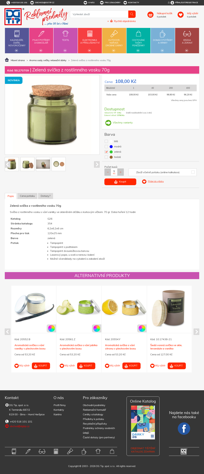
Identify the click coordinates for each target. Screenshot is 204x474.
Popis (10, 196)
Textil (65, 38)
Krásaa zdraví (187, 40)
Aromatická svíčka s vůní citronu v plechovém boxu (120, 347)
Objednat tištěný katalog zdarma (143, 450)
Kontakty (131, 2)
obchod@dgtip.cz (42, 2)
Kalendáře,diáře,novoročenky (17, 40)
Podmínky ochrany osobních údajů (99, 430)
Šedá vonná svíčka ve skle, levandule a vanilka (166, 347)
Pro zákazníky (110, 2)
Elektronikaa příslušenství (90, 40)
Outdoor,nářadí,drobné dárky (114, 40)
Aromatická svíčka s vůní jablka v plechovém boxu (78, 347)
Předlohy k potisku (93, 419)
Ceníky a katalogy (93, 414)
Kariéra (58, 414)
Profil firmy (60, 405)
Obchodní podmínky (94, 405)
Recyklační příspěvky (95, 423)
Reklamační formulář (94, 409)
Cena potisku (27, 195)
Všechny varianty (118, 122)
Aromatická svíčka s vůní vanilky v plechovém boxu (30, 347)
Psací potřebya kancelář (41, 40)
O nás (89, 2)
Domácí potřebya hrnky (162, 40)
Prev (7, 164)
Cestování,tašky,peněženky (138, 40)
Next (97, 164)
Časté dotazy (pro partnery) (99, 437)
